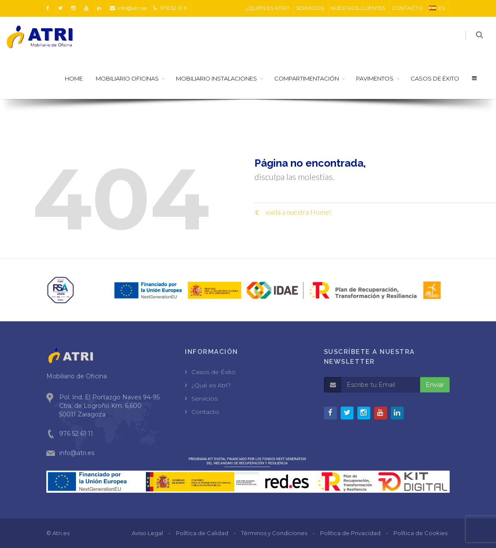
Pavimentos (374, 78)
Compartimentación (306, 78)
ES (437, 8)
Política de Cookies (420, 533)
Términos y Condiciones (274, 533)
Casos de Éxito (213, 372)
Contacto (205, 412)
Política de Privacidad (350, 533)
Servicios (204, 398)
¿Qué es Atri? (211, 385)
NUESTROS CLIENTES (357, 8)
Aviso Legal (147, 533)
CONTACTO (407, 8)
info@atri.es (128, 8)
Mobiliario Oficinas (127, 78)
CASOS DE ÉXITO (435, 78)
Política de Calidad (202, 533)
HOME (74, 78)
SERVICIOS (310, 8)
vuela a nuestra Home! (292, 212)
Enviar (435, 385)
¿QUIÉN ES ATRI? (268, 8)
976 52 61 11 (170, 8)
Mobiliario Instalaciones (216, 78)
